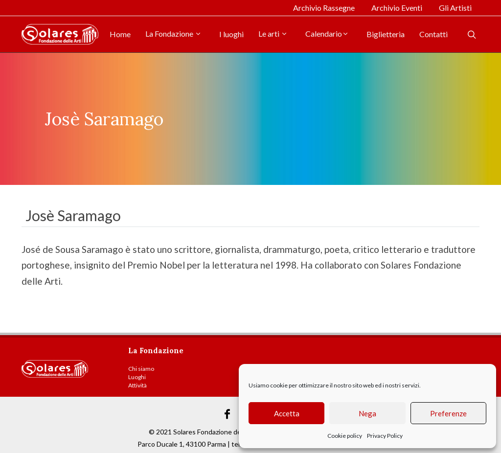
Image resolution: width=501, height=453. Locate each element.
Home (120, 34)
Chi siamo (141, 368)
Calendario (327, 33)
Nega (367, 413)
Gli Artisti (455, 7)
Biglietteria (385, 34)
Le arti (273, 33)
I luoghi (231, 34)
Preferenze (448, 413)
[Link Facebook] (227, 414)
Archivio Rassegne (324, 7)
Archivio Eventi (396, 7)
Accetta (286, 413)
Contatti (433, 34)
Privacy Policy (385, 435)
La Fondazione (173, 33)
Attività (137, 385)
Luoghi (137, 377)
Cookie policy (344, 435)
